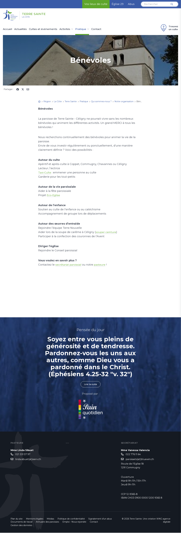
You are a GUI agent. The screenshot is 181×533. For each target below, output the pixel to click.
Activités (64, 29)
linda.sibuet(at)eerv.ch (28, 459)
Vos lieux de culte (95, 4)
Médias (50, 519)
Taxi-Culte (45, 172)
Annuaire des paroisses (47, 522)
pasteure (100, 264)
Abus (131, 4)
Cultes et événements (43, 29)
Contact (96, 29)
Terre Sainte (37, 13)
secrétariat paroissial (68, 264)
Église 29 (117, 4)
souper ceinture (106, 232)
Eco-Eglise (53, 195)
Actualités (20, 29)
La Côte (27, 18)
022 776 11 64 (133, 454)
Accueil (7, 29)
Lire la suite (90, 384)
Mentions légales (34, 519)
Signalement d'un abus (100, 519)
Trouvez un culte (169, 28)
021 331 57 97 (22, 454)
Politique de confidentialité (71, 519)
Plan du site (17, 519)
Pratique (80, 29)
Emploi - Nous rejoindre (74, 522)
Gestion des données (21, 525)
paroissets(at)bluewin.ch (140, 459)
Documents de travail (21, 522)
